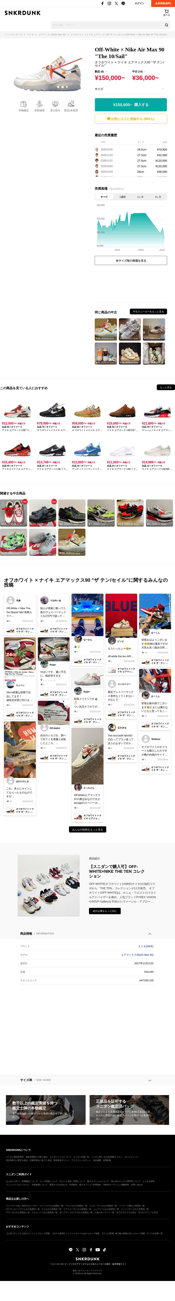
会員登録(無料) (163, 3)
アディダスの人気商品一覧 (18, 1212)
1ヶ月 (140, 197)
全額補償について (40, 1185)
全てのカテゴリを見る (126, 1212)
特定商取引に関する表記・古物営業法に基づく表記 (29, 1160)
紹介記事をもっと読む (105, 911)
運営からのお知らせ (58, 1185)
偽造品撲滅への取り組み (37, 1157)
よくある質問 (148, 1181)
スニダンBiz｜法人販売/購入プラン (106, 1157)
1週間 (123, 197)
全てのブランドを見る (148, 1212)
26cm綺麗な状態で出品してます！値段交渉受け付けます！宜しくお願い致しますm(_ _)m (19, 696)
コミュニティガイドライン (18, 1185)
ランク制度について (48, 1181)
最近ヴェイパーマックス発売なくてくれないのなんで (121, 695)
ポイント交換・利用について (72, 1181)
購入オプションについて (98, 1181)
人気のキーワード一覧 (104, 1212)
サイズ (99, 89)
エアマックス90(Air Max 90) (137, 954)
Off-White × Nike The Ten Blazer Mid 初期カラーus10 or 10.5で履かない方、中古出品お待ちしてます (19, 612)
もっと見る (166, 387)
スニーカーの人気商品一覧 (51, 1206)
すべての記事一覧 (155, 1233)
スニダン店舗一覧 (81, 1157)
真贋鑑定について (30, 1181)
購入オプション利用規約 (90, 1185)
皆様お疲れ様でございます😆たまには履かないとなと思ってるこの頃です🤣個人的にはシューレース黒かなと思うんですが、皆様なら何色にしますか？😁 (155, 707)
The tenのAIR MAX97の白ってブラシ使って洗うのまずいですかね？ (121, 739)
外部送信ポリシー (61, 1160)
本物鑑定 (24, 110)
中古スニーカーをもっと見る (148, 311)
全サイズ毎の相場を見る (131, 260)
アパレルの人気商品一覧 (76, 1206)
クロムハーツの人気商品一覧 (44, 1212)
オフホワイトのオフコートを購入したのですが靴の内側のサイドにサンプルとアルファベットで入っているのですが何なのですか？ (154, 751)
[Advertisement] (131, 285)
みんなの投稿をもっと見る (87, 829)
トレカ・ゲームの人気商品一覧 (103, 1206)
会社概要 (97, 1160)
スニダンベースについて (60, 1157)
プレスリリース (131, 1157)
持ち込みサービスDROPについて (126, 1181)
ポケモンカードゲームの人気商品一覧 (23, 1209)
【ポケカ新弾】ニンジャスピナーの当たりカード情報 (75, 1233)
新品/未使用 (71, 110)
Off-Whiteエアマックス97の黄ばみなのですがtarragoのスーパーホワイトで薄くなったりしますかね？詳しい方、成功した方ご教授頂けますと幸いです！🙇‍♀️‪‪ (87, 799)
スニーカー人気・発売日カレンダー (22, 1206)
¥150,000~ (131, 105)
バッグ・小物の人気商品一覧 (132, 1206)
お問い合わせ (137, 1185)
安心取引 (55, 110)
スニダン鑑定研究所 (15, 1157)
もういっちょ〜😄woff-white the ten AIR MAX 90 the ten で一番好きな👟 (120, 652)
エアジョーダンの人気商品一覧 (77, 1209)
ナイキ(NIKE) (146, 946)
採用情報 (107, 1160)
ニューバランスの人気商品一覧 (135, 1209)
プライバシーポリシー (81, 1160)
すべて (104, 197)
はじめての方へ (13, 1181)
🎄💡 (77, 646)
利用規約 (73, 1185)
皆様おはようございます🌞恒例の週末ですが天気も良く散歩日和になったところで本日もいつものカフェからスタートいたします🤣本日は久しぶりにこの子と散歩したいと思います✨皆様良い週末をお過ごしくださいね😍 (155, 644)
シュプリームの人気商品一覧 (106, 1209)
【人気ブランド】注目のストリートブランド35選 (28, 1233)
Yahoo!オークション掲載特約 (116, 1185)
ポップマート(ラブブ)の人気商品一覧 (76, 1212)
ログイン (139, 3)
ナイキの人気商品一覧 (51, 1209)
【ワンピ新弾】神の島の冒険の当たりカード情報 (123, 1233)
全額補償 (39, 110)
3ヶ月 (158, 197)
